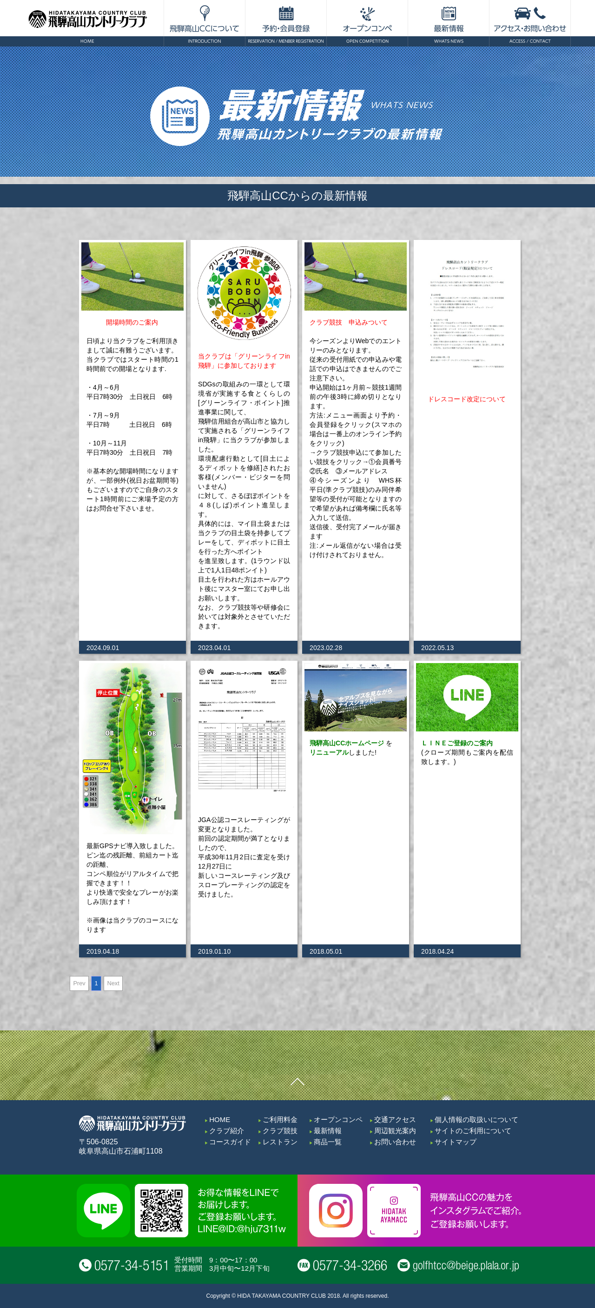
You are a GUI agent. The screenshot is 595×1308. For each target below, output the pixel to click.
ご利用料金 (280, 1119)
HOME (219, 1119)
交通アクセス (395, 1119)
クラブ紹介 (226, 1131)
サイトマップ (455, 1142)
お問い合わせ (395, 1142)
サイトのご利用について (473, 1131)
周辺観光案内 (395, 1131)
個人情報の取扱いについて (476, 1119)
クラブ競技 (280, 1131)
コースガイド (230, 1142)
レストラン (280, 1142)
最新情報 (328, 1131)
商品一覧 (328, 1142)
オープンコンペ (338, 1119)
